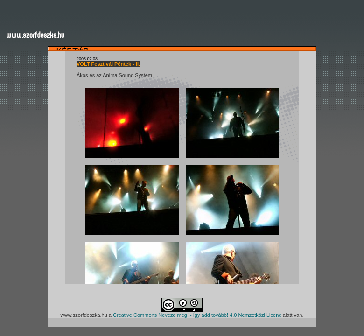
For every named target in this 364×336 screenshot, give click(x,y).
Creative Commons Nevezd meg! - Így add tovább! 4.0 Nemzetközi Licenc (197, 315)
